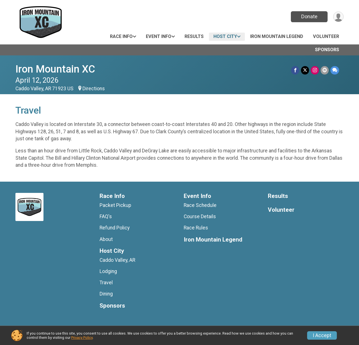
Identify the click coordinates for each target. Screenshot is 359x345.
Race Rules (196, 228)
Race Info (121, 36)
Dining (106, 294)
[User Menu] (338, 17)
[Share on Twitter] (305, 70)
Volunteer (326, 36)
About (106, 239)
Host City (225, 36)
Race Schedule (200, 205)
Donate (309, 16)
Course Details (200, 216)
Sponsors (327, 49)
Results (194, 36)
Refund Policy (115, 228)
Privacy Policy (82, 337)
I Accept (322, 335)
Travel (106, 282)
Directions (93, 88)
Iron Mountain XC (55, 69)
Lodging (108, 271)
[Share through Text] (334, 70)
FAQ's (106, 216)
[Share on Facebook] (295, 70)
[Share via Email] (325, 70)
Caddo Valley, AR (117, 260)
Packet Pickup (115, 205)
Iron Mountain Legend (276, 36)
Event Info (158, 36)
